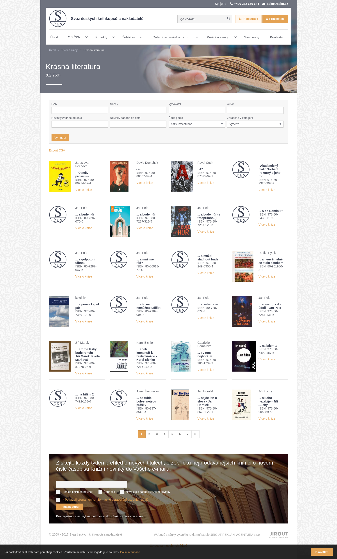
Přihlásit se (276, 18)
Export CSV (57, 150)
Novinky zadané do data (125, 117)
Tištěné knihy (69, 50)
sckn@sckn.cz (277, 3)
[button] (222, 110)
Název (114, 104)
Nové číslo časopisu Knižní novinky (148, 491)
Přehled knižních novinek (77, 491)
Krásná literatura (94, 50)
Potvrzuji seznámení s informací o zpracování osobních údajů (106, 499)
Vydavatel (175, 104)
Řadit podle (176, 117)
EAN (54, 104)
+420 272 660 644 (246, 3)
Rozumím (322, 551)
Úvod (52, 50)
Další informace (130, 552)
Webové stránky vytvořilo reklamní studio (207, 534)
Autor (230, 104)
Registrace (250, 18)
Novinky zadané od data (67, 117)
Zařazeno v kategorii (240, 117)
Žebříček (109, 491)
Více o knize (83, 190)
